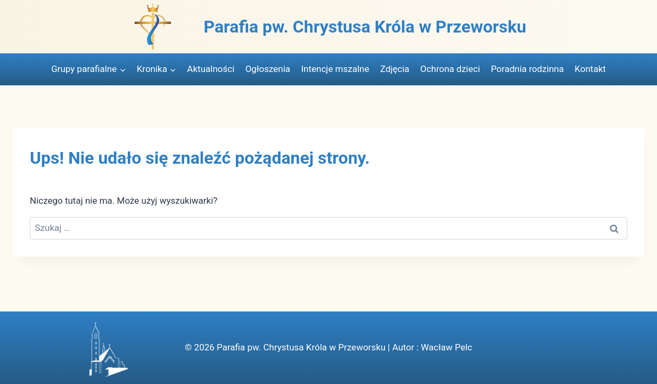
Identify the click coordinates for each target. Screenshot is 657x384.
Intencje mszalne (335, 68)
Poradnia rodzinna (527, 68)
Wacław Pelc (446, 347)
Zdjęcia (394, 68)
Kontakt (590, 68)
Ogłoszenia (267, 68)
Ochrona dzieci (450, 68)
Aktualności (210, 68)
